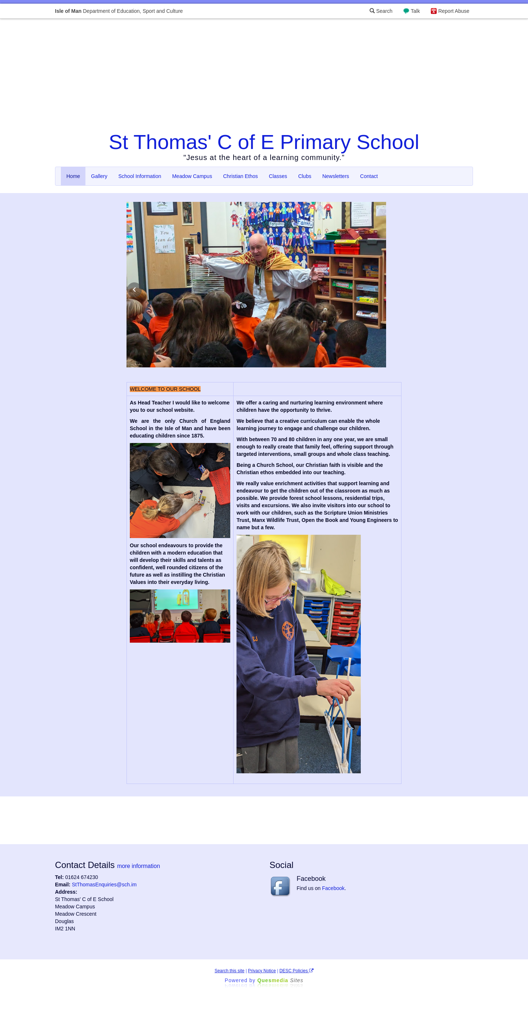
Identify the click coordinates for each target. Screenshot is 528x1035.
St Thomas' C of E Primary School (264, 141)
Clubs (304, 176)
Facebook (333, 888)
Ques (280, 980)
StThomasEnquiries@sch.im (104, 884)
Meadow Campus (192, 176)
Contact (369, 176)
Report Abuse (453, 11)
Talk (415, 11)
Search (381, 11)
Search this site (229, 970)
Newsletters (335, 176)
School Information (139, 176)
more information (138, 866)
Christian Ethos (240, 176)
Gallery (99, 176)
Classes (278, 176)
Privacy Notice (262, 970)
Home (73, 176)
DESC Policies (296, 970)
